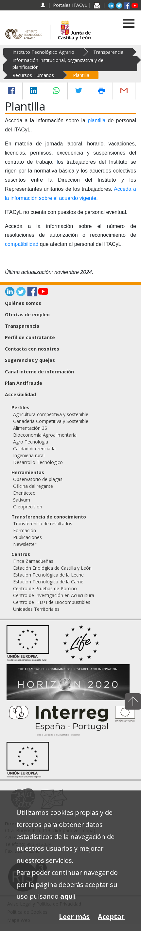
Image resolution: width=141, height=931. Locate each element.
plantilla (96, 120)
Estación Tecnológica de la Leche (48, 575)
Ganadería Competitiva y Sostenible (50, 421)
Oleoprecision (27, 506)
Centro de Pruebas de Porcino (45, 588)
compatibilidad (22, 244)
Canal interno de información (39, 371)
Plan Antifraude (23, 383)
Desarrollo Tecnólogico (38, 462)
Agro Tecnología (30, 442)
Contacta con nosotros (32, 349)
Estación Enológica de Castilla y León (52, 568)
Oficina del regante (33, 486)
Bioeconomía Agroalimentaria (45, 435)
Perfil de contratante (30, 337)
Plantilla (81, 75)
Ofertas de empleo (27, 314)
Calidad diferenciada (34, 448)
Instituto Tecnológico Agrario (43, 52)
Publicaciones (27, 537)
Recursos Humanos (33, 75)
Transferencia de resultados (42, 523)
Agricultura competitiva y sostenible (50, 414)
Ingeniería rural (28, 455)
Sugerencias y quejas (30, 360)
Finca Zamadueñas (33, 561)
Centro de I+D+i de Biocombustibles (51, 602)
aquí (67, 896)
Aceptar (111, 916)
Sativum (21, 500)
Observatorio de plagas (37, 479)
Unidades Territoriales (36, 609)
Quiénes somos (23, 303)
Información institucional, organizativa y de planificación (57, 63)
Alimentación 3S (30, 428)
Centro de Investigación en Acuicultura (53, 595)
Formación (24, 530)
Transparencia (108, 52)
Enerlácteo (24, 493)
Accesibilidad (20, 394)
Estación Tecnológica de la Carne (48, 581)
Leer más (74, 916)
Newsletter (24, 544)
